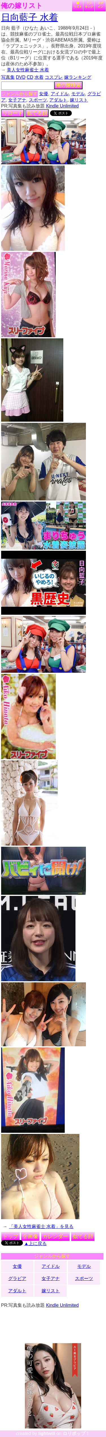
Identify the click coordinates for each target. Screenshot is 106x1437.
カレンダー (55, 1236)
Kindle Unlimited (62, 105)
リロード (13, 113)
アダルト (58, 100)
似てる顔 (37, 113)
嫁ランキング (77, 77)
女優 (43, 93)
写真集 (8, 77)
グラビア (17, 1278)
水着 (39, 77)
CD (30, 77)
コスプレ (54, 77)
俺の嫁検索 (68, 85)
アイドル (60, 93)
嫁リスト (77, 4)
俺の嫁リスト (22, 5)
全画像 (30, 1236)
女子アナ (17, 100)
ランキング (89, 4)
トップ (10, 1236)
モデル (78, 93)
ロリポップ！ (76, 1433)
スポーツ (38, 100)
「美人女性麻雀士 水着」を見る (41, 1226)
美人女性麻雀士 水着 (28, 69)
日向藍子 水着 (29, 17)
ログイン (100, 4)
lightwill (46, 1433)
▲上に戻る (35, 1243)
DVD (20, 77)
